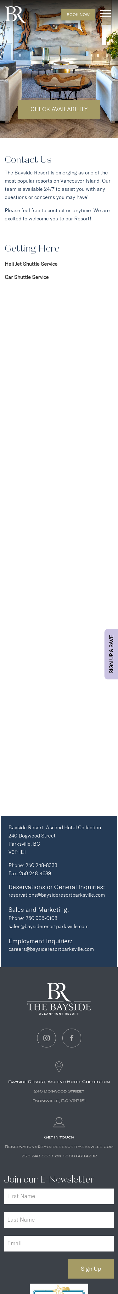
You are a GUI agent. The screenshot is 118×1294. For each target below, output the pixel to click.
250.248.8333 (37, 1156)
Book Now (78, 14)
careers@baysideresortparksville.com (51, 949)
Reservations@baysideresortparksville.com (59, 1146)
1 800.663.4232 (80, 1156)
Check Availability (59, 109)
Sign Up (91, 1268)
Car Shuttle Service (27, 277)
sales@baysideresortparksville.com (48, 926)
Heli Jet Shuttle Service (31, 264)
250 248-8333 (41, 865)
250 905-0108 (41, 918)
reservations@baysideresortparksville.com (56, 895)
